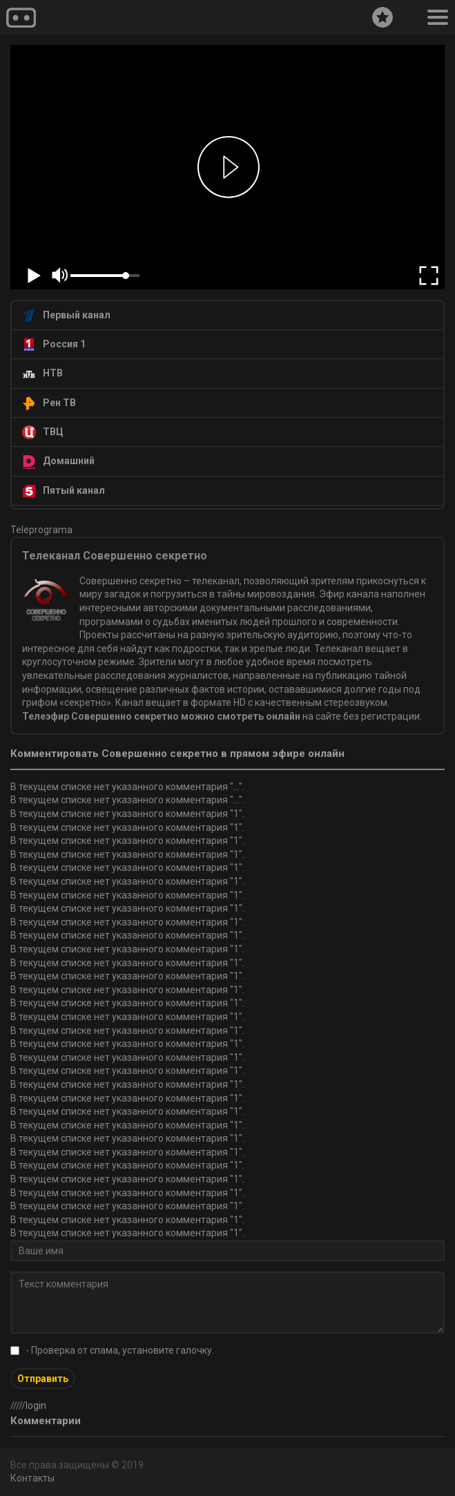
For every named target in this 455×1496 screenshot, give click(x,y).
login (36, 1405)
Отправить (42, 1378)
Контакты (32, 1478)
